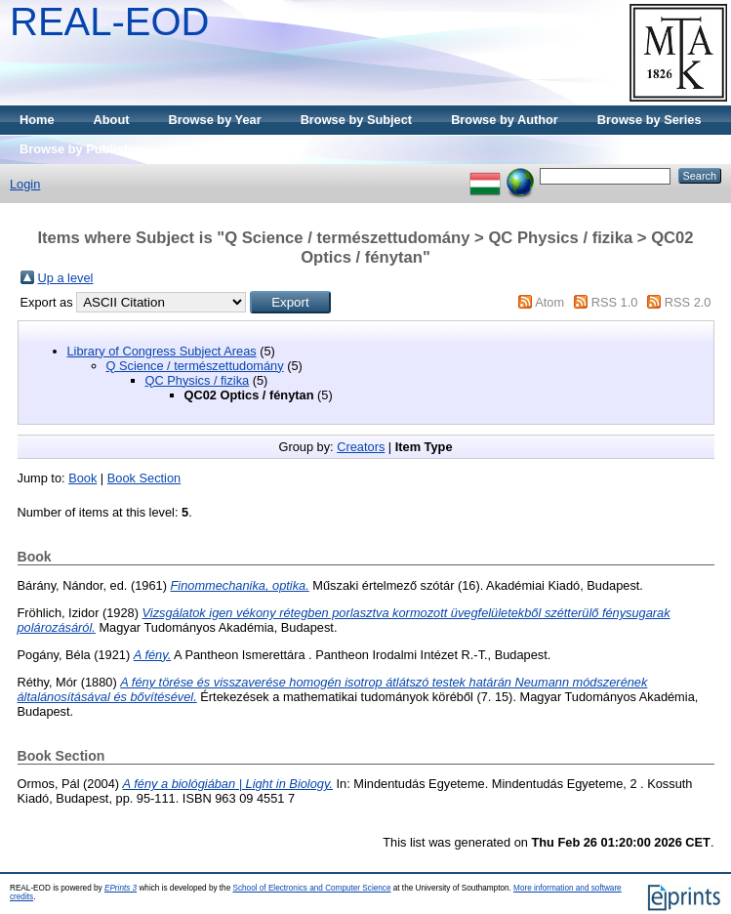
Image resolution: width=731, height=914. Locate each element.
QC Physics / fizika (197, 380)
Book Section (144, 478)
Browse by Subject (357, 119)
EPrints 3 (120, 888)
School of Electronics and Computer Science (311, 888)
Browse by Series (649, 119)
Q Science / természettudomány (195, 365)
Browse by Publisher (81, 149)
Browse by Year (215, 119)
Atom (549, 302)
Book (82, 478)
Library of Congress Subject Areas (162, 351)
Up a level (66, 277)
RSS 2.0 (688, 302)
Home (37, 119)
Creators (361, 446)
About (112, 119)
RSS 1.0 (614, 302)
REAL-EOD (110, 21)
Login (25, 184)
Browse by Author (504, 119)
